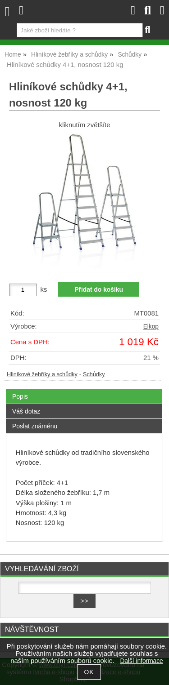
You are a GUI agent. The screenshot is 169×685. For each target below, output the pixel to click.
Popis (20, 396)
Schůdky (94, 374)
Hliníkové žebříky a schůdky (42, 374)
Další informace (141, 661)
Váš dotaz (26, 411)
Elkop (151, 326)
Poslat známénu (34, 426)
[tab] (84, 389)
